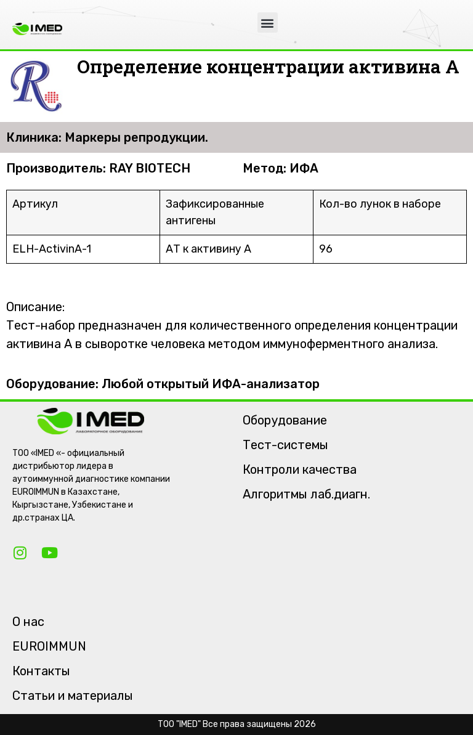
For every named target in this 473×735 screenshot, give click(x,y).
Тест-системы (285, 444)
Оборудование (285, 420)
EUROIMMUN (49, 646)
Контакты (41, 671)
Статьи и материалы (72, 695)
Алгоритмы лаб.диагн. (306, 494)
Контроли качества (300, 469)
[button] (267, 22)
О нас (28, 621)
